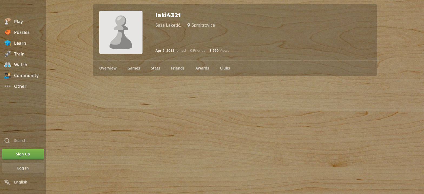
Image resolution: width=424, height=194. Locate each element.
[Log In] (23, 168)
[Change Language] (23, 182)
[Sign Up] (23, 154)
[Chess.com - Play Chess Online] (23, 9)
